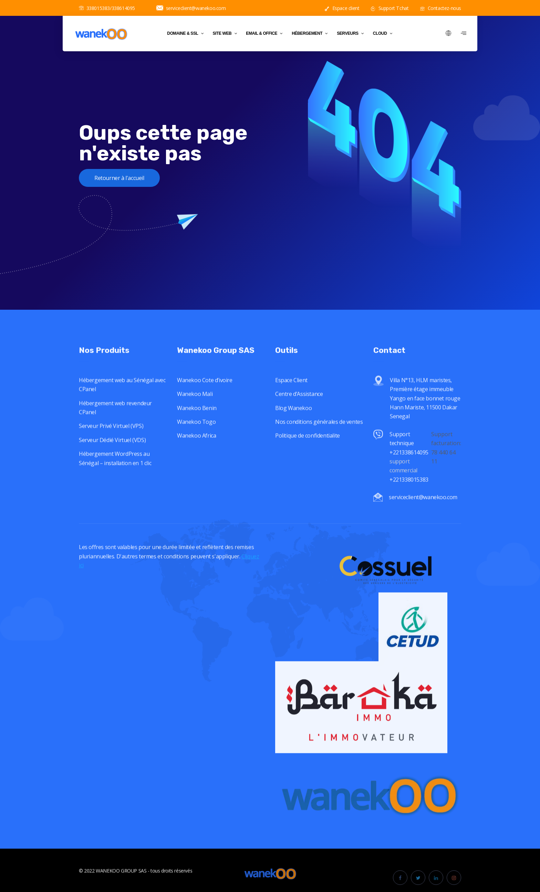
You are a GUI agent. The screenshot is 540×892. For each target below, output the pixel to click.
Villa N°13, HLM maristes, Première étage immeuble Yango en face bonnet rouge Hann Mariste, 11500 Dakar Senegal (425, 408)
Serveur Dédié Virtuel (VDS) (112, 450)
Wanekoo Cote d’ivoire (204, 390)
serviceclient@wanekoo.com (191, 8)
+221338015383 (409, 489)
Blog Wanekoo (293, 418)
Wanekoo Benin (197, 418)
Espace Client (291, 390)
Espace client (342, 8)
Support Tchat (389, 8)
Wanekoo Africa (196, 445)
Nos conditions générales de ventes (319, 431)
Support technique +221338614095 (409, 453)
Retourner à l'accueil (119, 178)
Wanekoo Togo (196, 431)
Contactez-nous (440, 8)
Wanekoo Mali (194, 403)
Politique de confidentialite (307, 445)
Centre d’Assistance (299, 403)
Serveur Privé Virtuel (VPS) (111, 435)
